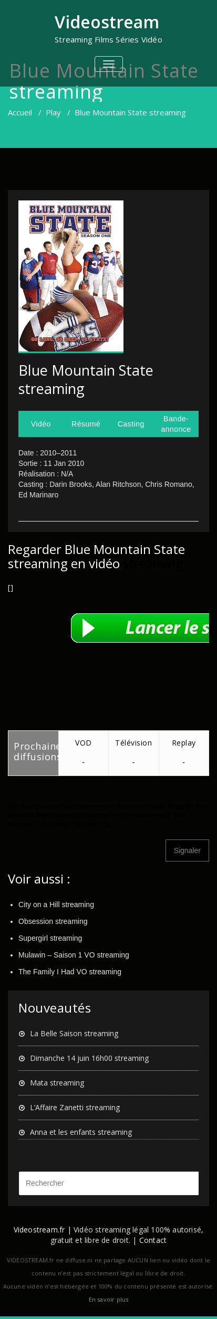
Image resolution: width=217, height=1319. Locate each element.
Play (53, 112)
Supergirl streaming (50, 938)
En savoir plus (109, 1299)
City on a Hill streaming (56, 904)
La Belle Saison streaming (74, 1033)
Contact (153, 1240)
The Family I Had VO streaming (69, 971)
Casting (131, 424)
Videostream (107, 21)
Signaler (187, 850)
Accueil (20, 112)
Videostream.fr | (42, 1230)
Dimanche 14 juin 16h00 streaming (89, 1058)
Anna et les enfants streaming (81, 1132)
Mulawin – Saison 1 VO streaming (73, 955)
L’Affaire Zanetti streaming (75, 1107)
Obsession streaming (53, 921)
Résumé (85, 424)
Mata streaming (57, 1083)
